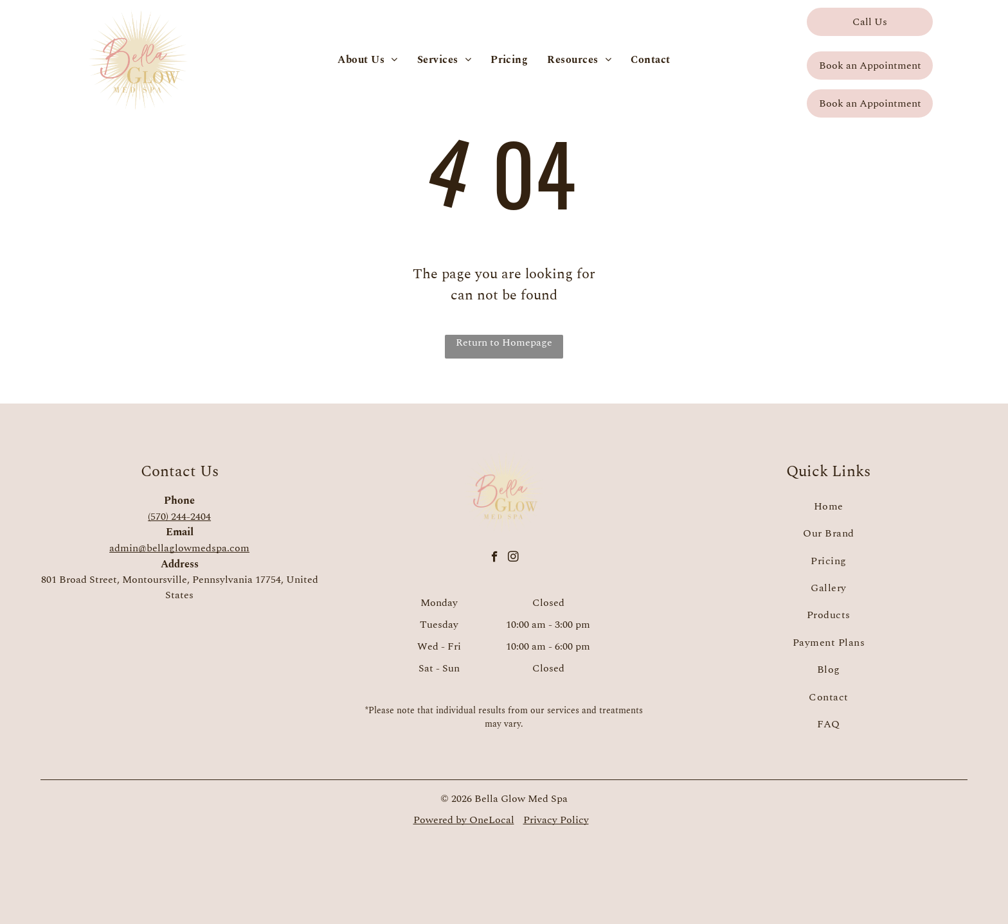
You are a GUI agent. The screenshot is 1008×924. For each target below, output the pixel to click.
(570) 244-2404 (179, 516)
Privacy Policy (556, 820)
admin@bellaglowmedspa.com (179, 548)
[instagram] (513, 558)
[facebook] (495, 558)
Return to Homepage (504, 342)
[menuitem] (367, 59)
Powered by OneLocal (463, 820)
